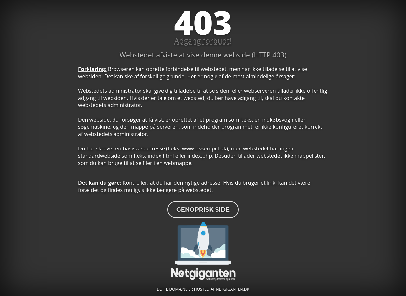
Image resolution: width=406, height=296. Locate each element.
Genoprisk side (203, 209)
